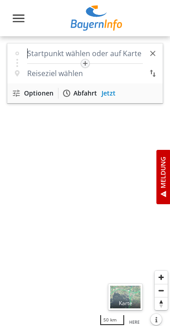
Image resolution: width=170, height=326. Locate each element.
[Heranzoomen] (161, 277)
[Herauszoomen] (161, 290)
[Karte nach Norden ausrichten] (161, 303)
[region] (85, 181)
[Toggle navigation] (18, 18)
